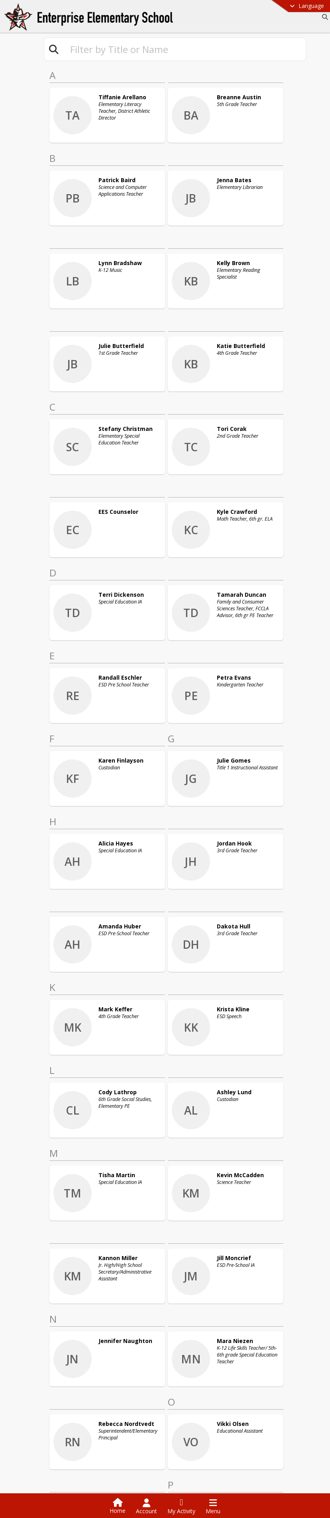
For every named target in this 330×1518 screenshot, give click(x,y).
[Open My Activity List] (181, 1506)
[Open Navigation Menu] (213, 1506)
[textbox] (184, 49)
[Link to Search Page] (323, 17)
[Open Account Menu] (146, 1506)
